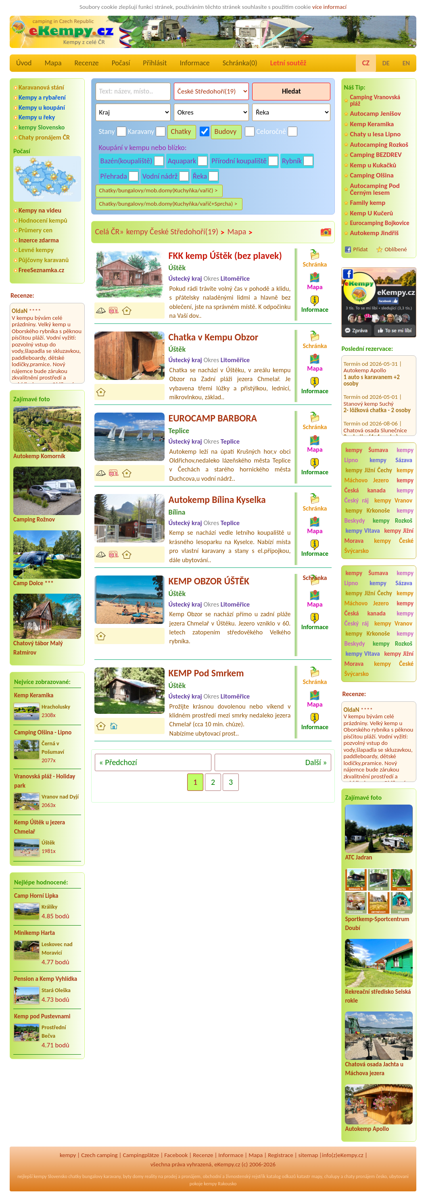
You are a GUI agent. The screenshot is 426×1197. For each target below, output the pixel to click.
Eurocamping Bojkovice (379, 223)
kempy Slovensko (42, 127)
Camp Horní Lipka (36, 895)
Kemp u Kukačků (373, 165)
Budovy (226, 131)
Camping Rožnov (34, 519)
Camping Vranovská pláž (375, 100)
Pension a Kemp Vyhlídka (45, 978)
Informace (194, 62)
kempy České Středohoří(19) (175, 232)
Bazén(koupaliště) (126, 160)
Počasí (121, 62)
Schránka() (240, 62)
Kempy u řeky (37, 117)
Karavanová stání (41, 87)
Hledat (291, 91)
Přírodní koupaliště (239, 160)
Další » (316, 762)
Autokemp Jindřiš (374, 233)
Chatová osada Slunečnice (375, 419)
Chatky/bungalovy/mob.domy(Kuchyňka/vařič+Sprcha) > (168, 203)
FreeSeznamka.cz (41, 270)
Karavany (141, 131)
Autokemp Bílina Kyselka (217, 499)
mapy (316, 1176)
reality (151, 1176)
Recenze (87, 62)
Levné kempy (36, 250)
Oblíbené (395, 249)
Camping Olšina (371, 175)
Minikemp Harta (34, 932)
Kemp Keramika (33, 695)
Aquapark (182, 160)
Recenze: (22, 295)
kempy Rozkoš (392, 520)
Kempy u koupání (42, 107)
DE (386, 63)
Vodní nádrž (160, 176)
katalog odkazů (281, 1176)
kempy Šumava (366, 450)
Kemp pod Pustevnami (42, 1016)
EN (406, 63)
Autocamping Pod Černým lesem (374, 189)
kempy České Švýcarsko (378, 546)
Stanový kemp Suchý (368, 392)
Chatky (181, 131)
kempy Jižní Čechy (368, 470)
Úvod (23, 62)
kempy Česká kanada (378, 485)
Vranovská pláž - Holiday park (44, 781)
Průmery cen (35, 230)
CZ (366, 62)
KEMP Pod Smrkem (206, 673)
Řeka (200, 176)
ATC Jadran (358, 857)
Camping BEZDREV (375, 154)
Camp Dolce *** (33, 583)
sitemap (308, 1155)
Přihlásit (155, 62)
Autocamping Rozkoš (379, 144)
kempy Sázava (391, 460)
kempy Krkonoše (367, 510)
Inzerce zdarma (39, 240)
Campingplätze (141, 1155)
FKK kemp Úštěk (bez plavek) (225, 255)
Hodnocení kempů (43, 220)
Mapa (52, 62)
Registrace (280, 1155)
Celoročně (271, 131)
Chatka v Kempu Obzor (214, 337)
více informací (329, 6)
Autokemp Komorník (39, 456)
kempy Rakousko (220, 1184)
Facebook (176, 1155)
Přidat (360, 249)
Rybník (292, 160)
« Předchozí (118, 762)
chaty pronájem (359, 1176)
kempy (68, 1155)
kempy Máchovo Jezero (378, 475)
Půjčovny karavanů (44, 260)
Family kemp (367, 202)
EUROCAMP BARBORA (213, 418)
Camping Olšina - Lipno (42, 732)
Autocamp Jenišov (375, 113)
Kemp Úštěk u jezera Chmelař (39, 827)
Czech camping (99, 1155)
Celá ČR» (109, 231)
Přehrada (113, 176)
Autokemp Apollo (364, 359)
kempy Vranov (393, 500)
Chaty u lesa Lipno (375, 134)
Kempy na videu (40, 210)
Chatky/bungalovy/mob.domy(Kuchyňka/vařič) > (158, 190)
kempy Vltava (362, 530)
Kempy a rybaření (42, 97)
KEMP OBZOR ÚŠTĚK (209, 581)
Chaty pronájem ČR (44, 137)
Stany (107, 131)
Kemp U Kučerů (371, 213)
